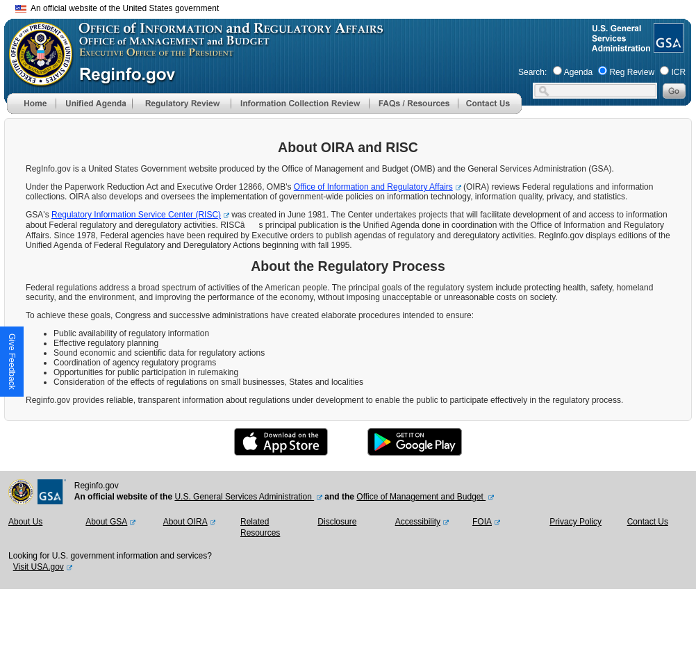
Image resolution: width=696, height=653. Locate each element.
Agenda (578, 72)
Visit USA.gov (38, 567)
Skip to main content (356, 7)
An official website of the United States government (117, 8)
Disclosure (336, 522)
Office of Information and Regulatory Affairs (373, 187)
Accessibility (417, 522)
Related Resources (260, 527)
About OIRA (185, 522)
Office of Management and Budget (421, 497)
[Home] (31, 111)
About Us (25, 522)
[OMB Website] (36, 80)
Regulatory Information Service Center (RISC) (136, 215)
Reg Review (631, 72)
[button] (94, 103)
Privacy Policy (575, 522)
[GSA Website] (667, 47)
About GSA (106, 522)
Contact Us (647, 522)
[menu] (94, 103)
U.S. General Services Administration (244, 497)
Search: (532, 72)
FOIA (482, 522)
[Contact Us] (490, 111)
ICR (678, 72)
